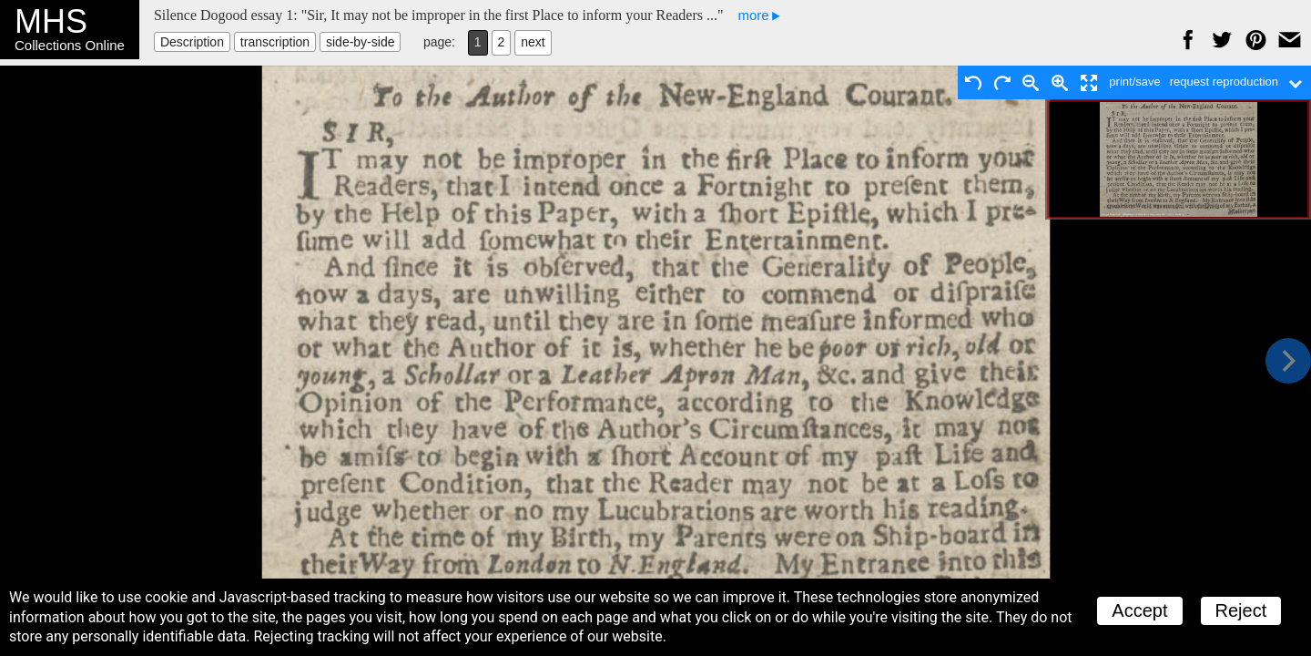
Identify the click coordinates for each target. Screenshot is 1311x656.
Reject (1241, 610)
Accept (1139, 610)
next (532, 42)
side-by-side (360, 42)
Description (192, 42)
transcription (275, 42)
